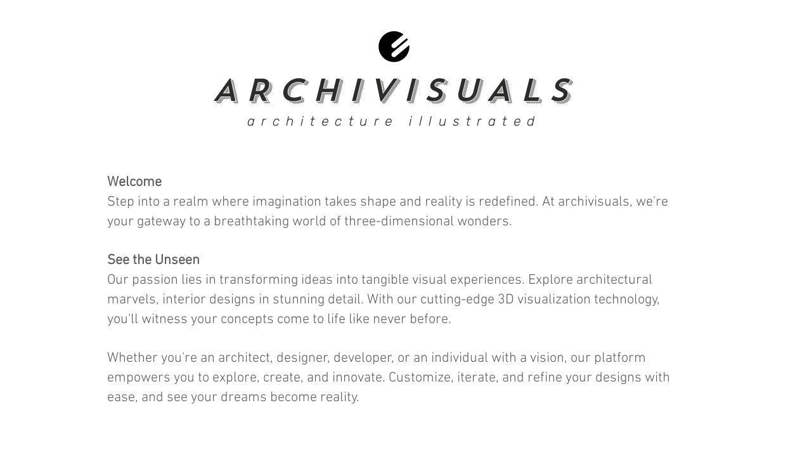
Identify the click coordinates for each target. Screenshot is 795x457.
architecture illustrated (394, 121)
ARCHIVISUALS (394, 90)
